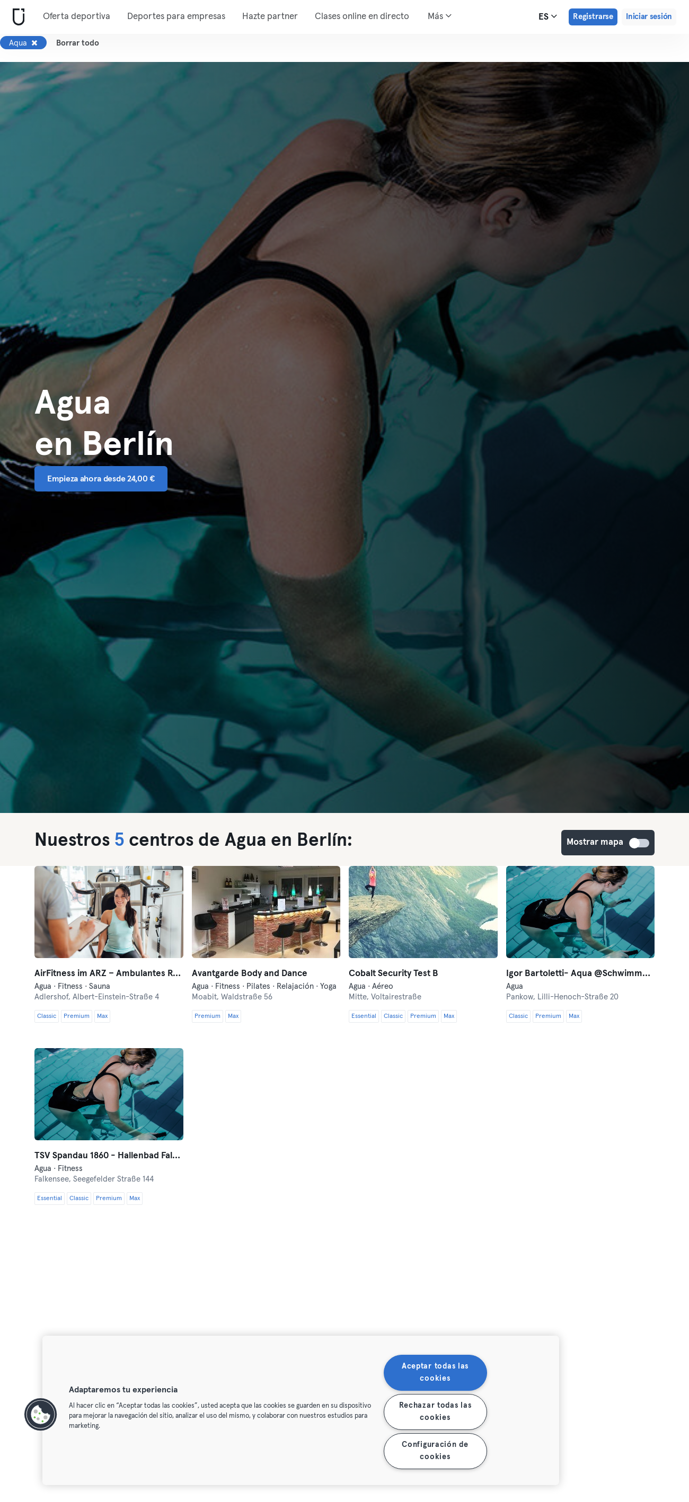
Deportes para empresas (176, 16)
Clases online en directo (362, 16)
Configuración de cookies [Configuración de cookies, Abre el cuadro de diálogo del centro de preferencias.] (435, 1451)
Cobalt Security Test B (393, 973)
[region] (300, 1410)
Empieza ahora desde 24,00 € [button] (101, 479)
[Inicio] (16, 17)
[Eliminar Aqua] (34, 43)
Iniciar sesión (649, 17)
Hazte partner (270, 16)
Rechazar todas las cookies (435, 1411)
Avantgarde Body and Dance (249, 973)
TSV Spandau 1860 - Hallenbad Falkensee (108, 1155)
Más (440, 16)
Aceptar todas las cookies (435, 1372)
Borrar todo (77, 43)
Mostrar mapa (639, 843)
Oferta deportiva (76, 16)
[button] (41, 1415)
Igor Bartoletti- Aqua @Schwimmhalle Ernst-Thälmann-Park (580, 973)
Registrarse (593, 17)
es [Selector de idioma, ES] (547, 16)
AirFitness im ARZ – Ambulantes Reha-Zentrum (108, 973)
